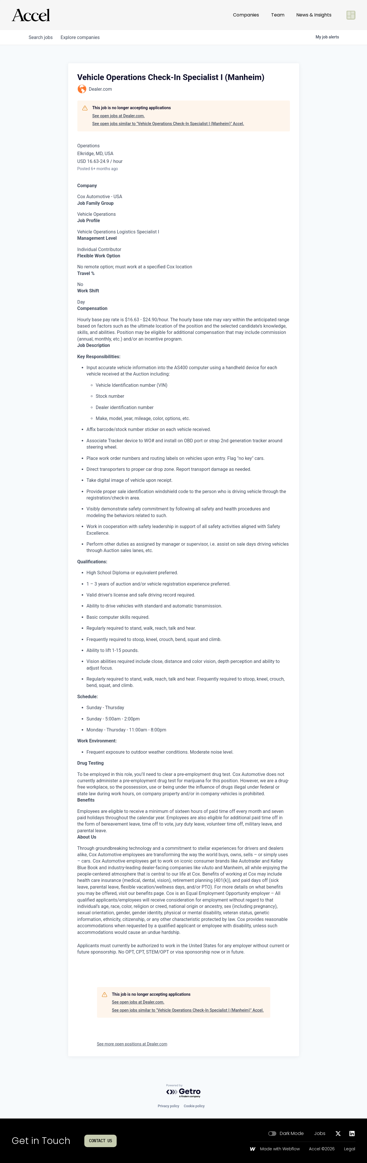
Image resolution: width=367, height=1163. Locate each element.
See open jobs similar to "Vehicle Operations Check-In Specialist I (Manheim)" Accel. (168, 123)
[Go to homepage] (31, 15)
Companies (246, 15)
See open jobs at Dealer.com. (118, 116)
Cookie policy (194, 1106)
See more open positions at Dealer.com (132, 1044)
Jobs (319, 1133)
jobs (41, 37)
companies (82, 37)
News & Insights (313, 15)
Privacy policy (168, 1106)
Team (277, 15)
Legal (349, 1149)
